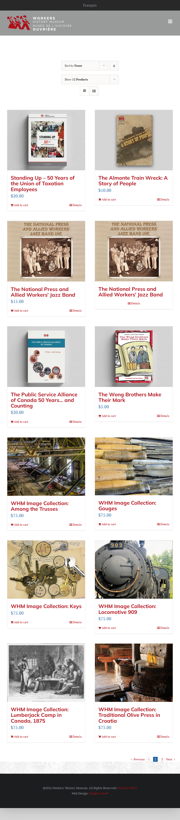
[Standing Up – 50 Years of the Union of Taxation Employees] (46, 140)
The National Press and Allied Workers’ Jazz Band (43, 292)
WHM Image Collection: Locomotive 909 (127, 609)
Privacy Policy (127, 788)
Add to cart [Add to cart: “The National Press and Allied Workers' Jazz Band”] (21, 310)
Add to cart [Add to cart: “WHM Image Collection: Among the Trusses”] (21, 524)
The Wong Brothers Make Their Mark (129, 397)
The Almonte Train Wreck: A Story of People (133, 181)
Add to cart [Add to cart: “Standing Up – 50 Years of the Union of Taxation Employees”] (21, 205)
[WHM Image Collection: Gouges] (134, 466)
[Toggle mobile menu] (170, 21)
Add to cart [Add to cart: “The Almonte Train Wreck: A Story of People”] (109, 199)
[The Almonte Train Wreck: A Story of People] (134, 140)
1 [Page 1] (149, 759)
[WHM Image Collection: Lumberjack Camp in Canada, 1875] (46, 672)
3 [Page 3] (162, 759)
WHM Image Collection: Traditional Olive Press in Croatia (129, 715)
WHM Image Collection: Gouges (127, 505)
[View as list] (93, 90)
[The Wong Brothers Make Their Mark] (134, 356)
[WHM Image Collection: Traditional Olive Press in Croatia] (134, 672)
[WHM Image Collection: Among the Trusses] (46, 466)
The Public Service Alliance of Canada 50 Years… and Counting (44, 400)
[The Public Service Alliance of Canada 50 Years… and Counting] (46, 356)
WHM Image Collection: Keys (46, 606)
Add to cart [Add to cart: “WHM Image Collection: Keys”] (21, 622)
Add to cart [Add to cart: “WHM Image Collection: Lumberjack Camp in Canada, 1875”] (21, 736)
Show (76, 79)
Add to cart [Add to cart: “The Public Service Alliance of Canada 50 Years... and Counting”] (21, 421)
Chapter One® (98, 793)
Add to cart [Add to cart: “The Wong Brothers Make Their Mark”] (109, 415)
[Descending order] (114, 65)
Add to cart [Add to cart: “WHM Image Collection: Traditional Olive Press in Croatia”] (109, 736)
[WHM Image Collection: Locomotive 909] (134, 569)
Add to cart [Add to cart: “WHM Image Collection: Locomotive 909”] (109, 627)
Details (77, 205)
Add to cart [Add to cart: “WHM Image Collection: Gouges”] (109, 524)
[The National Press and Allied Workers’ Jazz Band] (46, 251)
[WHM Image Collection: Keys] (46, 569)
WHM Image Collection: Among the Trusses (39, 506)
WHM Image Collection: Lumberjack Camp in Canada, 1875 (39, 715)
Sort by (73, 65)
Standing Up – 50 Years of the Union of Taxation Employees (43, 183)
